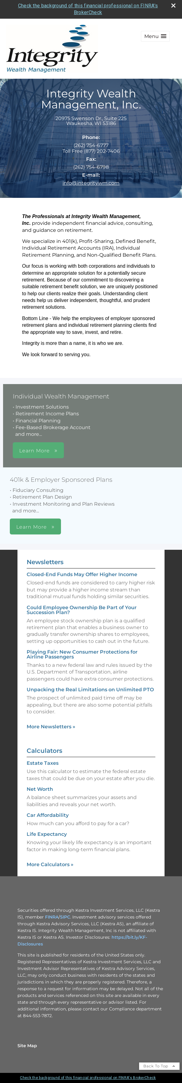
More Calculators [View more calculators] (50, 864)
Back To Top (159, 1066)
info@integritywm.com (91, 183)
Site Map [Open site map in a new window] (27, 1045)
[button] (155, 36)
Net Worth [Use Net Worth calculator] (40, 789)
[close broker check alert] (173, 5)
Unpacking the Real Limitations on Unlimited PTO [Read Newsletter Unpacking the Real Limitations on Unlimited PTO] (90, 689)
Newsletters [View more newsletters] (45, 562)
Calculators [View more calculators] (44, 750)
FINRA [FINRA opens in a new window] (52, 917)
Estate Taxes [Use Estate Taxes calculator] (43, 763)
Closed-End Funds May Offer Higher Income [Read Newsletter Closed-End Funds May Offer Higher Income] (82, 574)
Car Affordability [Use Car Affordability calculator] (48, 815)
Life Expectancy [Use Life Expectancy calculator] (47, 834)
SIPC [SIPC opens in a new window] (65, 917)
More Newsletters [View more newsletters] (51, 727)
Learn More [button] (86, 451)
